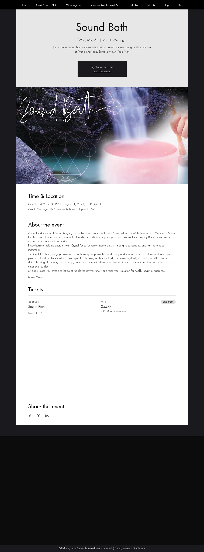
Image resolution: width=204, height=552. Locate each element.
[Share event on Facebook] (30, 415)
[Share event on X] (38, 415)
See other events (102, 71)
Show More (35, 277)
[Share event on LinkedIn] (47, 415)
